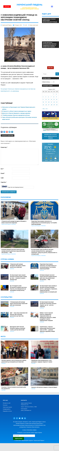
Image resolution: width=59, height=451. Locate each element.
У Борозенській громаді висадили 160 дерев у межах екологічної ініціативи (18, 265)
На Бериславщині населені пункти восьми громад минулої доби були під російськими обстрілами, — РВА (13, 251)
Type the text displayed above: (15, 187)
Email (3, 173)
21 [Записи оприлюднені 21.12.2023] (51, 102)
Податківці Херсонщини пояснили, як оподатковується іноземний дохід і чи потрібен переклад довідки (44, 223)
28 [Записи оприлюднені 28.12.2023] (51, 104)
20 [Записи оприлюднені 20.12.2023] (48, 102)
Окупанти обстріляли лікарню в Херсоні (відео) (44, 387)
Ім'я (2, 169)
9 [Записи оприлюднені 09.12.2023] (56, 97)
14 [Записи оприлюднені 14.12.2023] (51, 99)
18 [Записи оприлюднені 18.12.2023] (43, 102)
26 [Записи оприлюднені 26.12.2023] (46, 104)
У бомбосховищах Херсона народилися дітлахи (16, 115)
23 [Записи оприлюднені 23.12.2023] (56, 102)
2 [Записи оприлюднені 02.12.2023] (56, 94)
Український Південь (29, 4)
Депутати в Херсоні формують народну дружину (16, 113)
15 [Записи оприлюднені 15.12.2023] (54, 99)
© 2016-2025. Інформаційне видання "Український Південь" (29, 440)
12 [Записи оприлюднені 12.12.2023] (46, 99)
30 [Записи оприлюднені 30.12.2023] (56, 104)
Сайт (2, 178)
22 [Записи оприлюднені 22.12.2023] (54, 102)
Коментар (4, 147)
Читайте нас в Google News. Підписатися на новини (50, 136)
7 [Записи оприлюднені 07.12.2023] (51, 97)
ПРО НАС (50, 67)
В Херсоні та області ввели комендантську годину (16, 111)
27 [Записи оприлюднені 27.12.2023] (48, 104)
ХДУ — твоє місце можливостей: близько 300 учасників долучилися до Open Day (19, 314)
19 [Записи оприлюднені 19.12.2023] (46, 102)
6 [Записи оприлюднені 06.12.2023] (48, 97)
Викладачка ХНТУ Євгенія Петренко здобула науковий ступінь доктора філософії (17, 328)
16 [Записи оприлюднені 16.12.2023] (56, 99)
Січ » (47, 108)
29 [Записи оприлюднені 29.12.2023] (54, 104)
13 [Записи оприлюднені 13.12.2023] (48, 99)
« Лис (43, 108)
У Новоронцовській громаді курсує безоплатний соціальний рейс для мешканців (18, 303)
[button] (52, 6)
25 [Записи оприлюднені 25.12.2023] (43, 104)
